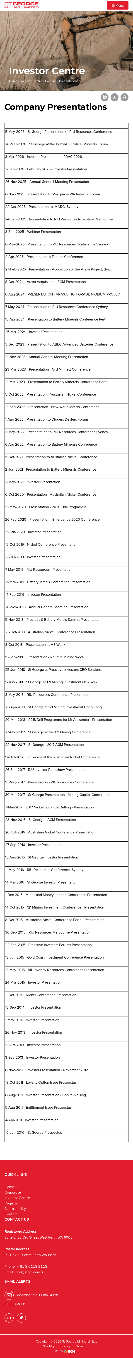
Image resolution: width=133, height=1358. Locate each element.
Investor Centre (17, 1197)
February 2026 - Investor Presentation (57, 169)
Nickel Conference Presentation (52, 544)
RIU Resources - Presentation (50, 569)
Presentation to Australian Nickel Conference (61, 456)
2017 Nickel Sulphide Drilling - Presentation (60, 807)
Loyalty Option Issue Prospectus (51, 1082)
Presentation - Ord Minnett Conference (60, 369)
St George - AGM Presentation (52, 819)
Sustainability (15, 1208)
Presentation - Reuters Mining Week (55, 657)
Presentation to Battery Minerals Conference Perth (67, 319)
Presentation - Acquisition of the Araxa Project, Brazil (71, 269)
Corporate (13, 1192)
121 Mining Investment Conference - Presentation (65, 907)
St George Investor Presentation (53, 857)
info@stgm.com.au (30, 1272)
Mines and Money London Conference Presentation (66, 894)
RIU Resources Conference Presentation (58, 694)
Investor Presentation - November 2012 (57, 1070)
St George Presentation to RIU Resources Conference (70, 131)
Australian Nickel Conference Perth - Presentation (65, 919)
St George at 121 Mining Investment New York (61, 682)
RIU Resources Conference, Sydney (55, 869)
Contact (11, 1214)
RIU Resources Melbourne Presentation (60, 932)
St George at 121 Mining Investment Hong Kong (65, 707)
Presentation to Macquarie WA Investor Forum (63, 194)
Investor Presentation (46, 331)
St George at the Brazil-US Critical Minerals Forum (68, 144)
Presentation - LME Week (45, 644)
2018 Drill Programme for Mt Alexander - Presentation (70, 719)
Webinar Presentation (44, 231)
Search (81, 1346)
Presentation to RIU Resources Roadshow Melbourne (71, 219)
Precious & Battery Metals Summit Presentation (64, 619)
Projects (11, 1203)
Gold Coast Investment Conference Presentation (65, 957)
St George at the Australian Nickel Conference (63, 757)
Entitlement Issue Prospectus (49, 1107)
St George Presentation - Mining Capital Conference (69, 794)
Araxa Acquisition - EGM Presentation (56, 281)
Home (9, 1186)
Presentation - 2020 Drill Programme (58, 507)
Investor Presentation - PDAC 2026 (54, 156)
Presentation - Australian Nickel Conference (61, 394)
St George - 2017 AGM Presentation (56, 744)
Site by (64, 1351)
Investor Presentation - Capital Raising (56, 1095)
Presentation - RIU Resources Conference (61, 782)
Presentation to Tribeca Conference (55, 256)
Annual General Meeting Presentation (59, 181)
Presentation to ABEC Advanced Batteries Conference (70, 344)
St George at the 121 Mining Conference (59, 732)
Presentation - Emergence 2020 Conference (64, 519)
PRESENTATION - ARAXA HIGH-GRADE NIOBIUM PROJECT (75, 294)
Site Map (49, 1346)
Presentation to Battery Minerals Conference (62, 444)
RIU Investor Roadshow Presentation (57, 769)
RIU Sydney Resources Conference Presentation (66, 969)
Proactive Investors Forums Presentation (60, 944)
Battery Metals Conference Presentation (58, 582)
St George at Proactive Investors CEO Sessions (65, 669)
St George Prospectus (45, 1132)
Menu (118, 5)
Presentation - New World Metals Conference (63, 406)
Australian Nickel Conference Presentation (61, 632)
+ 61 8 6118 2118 (32, 1266)
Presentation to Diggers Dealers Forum (57, 419)
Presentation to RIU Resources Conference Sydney (68, 244)
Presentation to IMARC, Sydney (53, 206)
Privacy (65, 1346)
